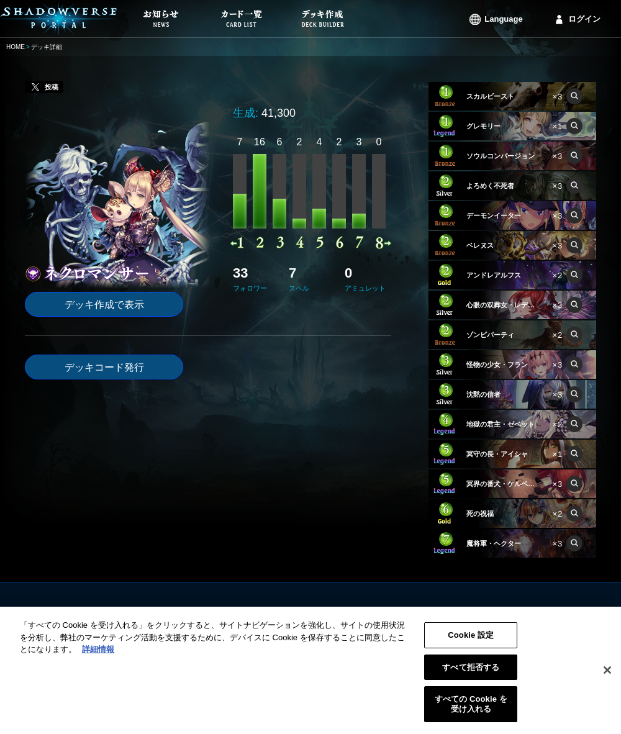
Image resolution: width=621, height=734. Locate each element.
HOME (15, 46)
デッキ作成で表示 (104, 304)
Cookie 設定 (471, 641)
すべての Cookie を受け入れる (471, 710)
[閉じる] (607, 677)
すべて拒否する (470, 674)
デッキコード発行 (104, 367)
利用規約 (389, 612)
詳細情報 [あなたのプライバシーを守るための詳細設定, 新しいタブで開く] (98, 656)
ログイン (584, 19)
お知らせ (238, 612)
